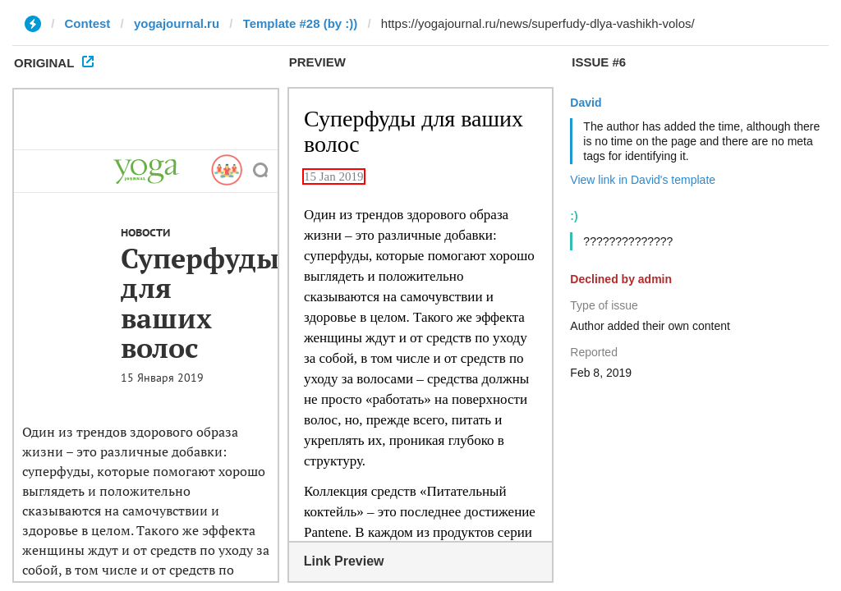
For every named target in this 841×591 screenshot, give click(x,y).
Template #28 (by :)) (300, 23)
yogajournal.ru (176, 23)
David (585, 102)
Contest (88, 23)
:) (573, 215)
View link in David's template (642, 179)
